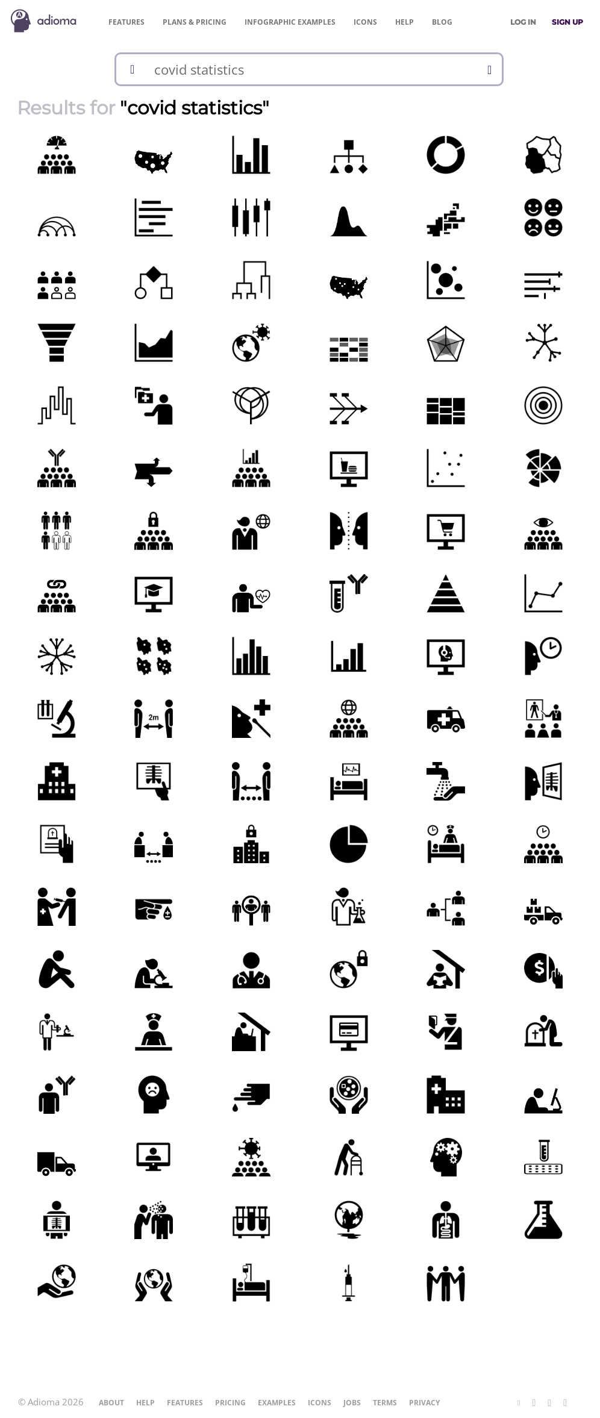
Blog (442, 22)
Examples (290, 22)
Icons (365, 22)
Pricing (195, 22)
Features (126, 22)
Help (404, 22)
